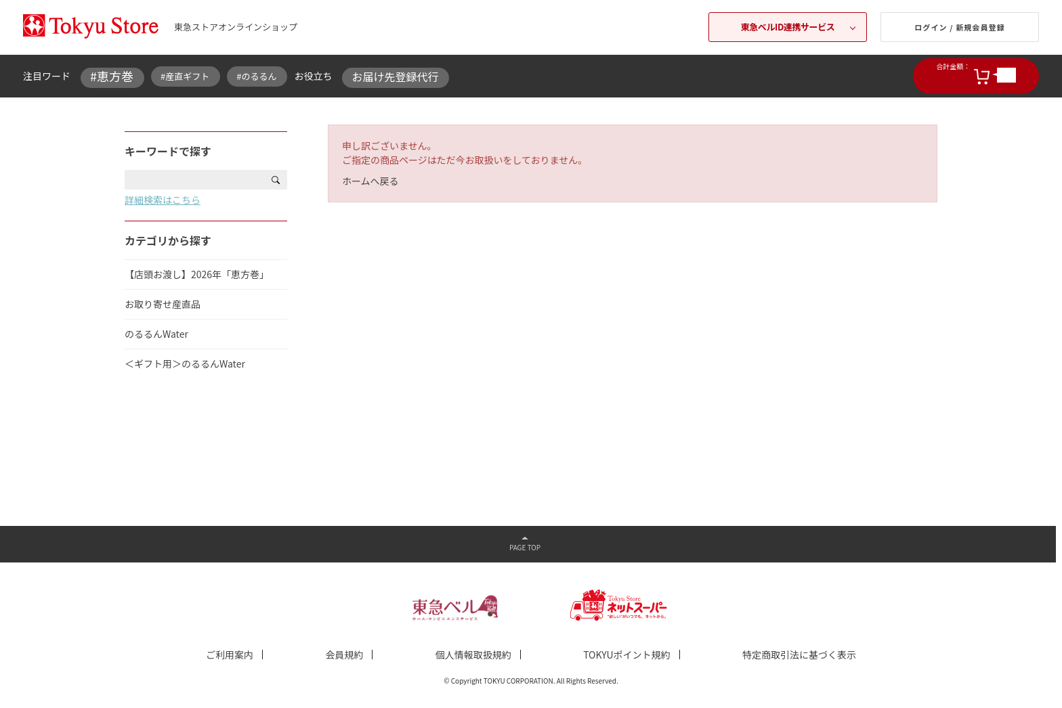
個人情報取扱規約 (473, 654)
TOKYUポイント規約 (626, 654)
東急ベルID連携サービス (788, 26)
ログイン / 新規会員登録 (959, 27)
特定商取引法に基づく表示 (799, 654)
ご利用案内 (229, 654)
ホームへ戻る (370, 180)
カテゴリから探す (168, 240)
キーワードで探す (168, 151)
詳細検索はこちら (162, 199)
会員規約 (344, 654)
